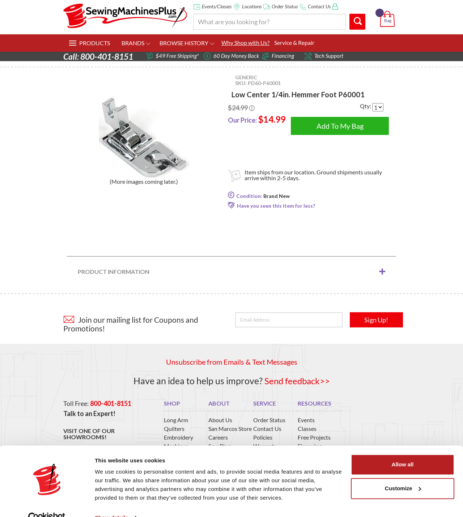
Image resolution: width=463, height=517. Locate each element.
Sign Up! (376, 320)
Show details (111, 503)
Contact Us (319, 6)
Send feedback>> (297, 380)
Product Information (113, 271)
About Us (220, 419)
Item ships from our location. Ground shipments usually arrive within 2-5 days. (313, 175)
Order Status (285, 6)
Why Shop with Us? (245, 42)
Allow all (403, 449)
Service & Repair (294, 42)
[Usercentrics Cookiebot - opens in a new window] (46, 502)
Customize (403, 473)
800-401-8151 (110, 403)
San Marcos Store (230, 428)
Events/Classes (217, 6)
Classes (307, 428)
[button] (388, 10)
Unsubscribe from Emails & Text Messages (231, 361)
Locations (252, 6)
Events (306, 419)
